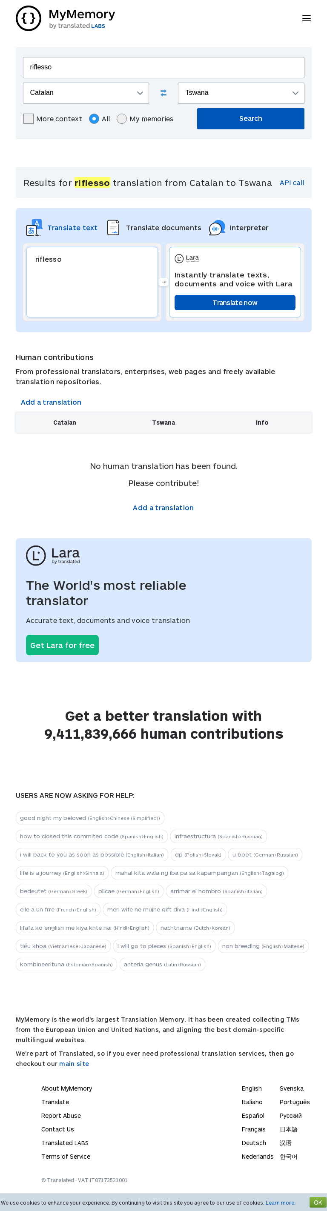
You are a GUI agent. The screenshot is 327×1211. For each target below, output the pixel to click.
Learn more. (280, 1202)
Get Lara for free (62, 645)
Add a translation (51, 402)
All (99, 119)
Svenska (292, 1088)
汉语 (286, 1142)
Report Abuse (61, 1115)
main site (74, 1063)
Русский (291, 1115)
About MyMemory (66, 1088)
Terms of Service (65, 1156)
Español (253, 1115)
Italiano (252, 1101)
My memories (145, 119)
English (252, 1088)
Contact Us (57, 1129)
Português (295, 1101)
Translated (65, 1142)
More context (52, 119)
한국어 (289, 1156)
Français (254, 1129)
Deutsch (254, 1142)
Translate (55, 1101)
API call (292, 182)
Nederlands (258, 1156)
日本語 (289, 1129)
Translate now (234, 302)
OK (318, 1202)
